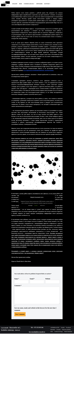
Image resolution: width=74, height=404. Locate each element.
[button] (34, 3)
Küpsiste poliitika (55, 399)
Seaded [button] (35, 205)
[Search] (71, 3)
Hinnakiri (39, 3)
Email (32, 342)
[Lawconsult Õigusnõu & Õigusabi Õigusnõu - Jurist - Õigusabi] (5, 3)
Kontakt (66, 397)
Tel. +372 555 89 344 (37, 395)
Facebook (53, 397)
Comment (17, 349)
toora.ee (17, 397)
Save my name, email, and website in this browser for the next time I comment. (35, 376)
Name (16, 342)
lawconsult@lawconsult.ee (37, 399)
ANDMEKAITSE (55, 395)
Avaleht (14, 3)
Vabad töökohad (66, 402)
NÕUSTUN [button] (42, 205)
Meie (20, 3)
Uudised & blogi (55, 402)
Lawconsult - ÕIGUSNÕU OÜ (10, 395)
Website (47, 342)
